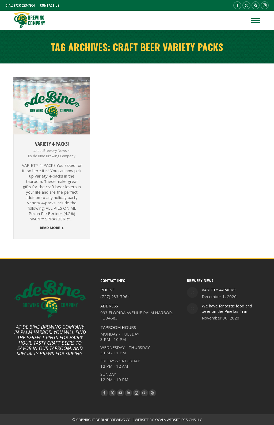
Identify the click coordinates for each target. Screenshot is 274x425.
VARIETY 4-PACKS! (52, 144)
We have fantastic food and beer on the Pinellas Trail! (227, 308)
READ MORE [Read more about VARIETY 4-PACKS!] (52, 227)
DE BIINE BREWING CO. (113, 419)
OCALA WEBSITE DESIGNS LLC (178, 419)
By (51, 155)
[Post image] (192, 292)
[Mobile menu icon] (256, 20)
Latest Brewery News (50, 150)
